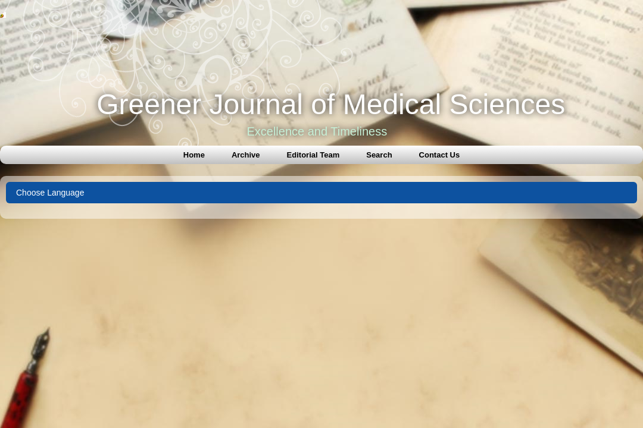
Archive (246, 154)
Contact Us (439, 154)
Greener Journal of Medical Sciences (330, 104)
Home (194, 154)
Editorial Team (313, 154)
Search (379, 154)
